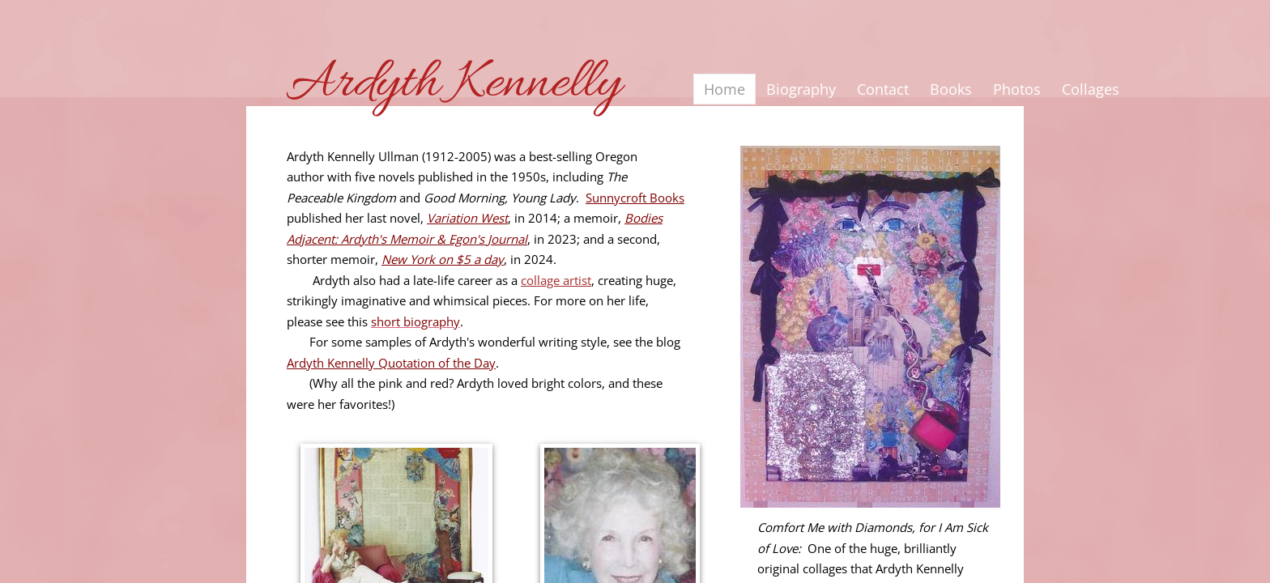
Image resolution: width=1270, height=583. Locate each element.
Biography (801, 89)
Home (724, 89)
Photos (1017, 89)
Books (951, 89)
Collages (1090, 89)
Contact (883, 89)
